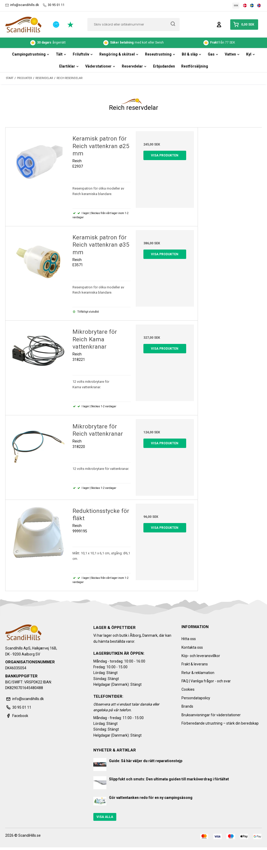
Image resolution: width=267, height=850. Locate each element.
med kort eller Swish (133, 42)
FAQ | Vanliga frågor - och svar (206, 681)
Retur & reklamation (197, 673)
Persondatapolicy (195, 698)
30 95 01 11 (54, 5)
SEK (236, 5)
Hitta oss (188, 639)
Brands (187, 706)
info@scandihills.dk (22, 5)
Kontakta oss (192, 647)
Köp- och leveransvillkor (200, 656)
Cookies (188, 689)
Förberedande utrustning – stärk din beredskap (220, 723)
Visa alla (104, 817)
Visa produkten (164, 155)
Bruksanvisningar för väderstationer (211, 715)
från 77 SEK (219, 42)
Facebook (16, 716)
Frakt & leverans (194, 664)
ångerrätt (48, 42)
